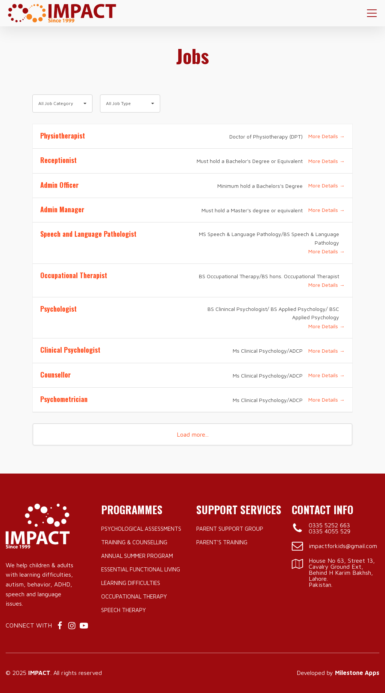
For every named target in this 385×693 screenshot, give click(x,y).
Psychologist (58, 309)
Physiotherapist (62, 135)
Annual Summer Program (137, 556)
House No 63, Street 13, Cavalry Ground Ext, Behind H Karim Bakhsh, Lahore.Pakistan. (342, 572)
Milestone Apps (357, 672)
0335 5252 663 (329, 525)
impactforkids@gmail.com (343, 546)
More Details (326, 136)
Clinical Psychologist (70, 350)
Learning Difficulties (130, 583)
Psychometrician (64, 399)
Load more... (193, 434)
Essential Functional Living (140, 569)
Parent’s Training (221, 542)
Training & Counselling (134, 542)
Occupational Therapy (134, 596)
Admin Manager (62, 209)
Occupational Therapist (73, 275)
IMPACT (39, 672)
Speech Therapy (123, 610)
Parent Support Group (229, 528)
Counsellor (55, 374)
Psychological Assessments (141, 528)
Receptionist (58, 160)
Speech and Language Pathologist (88, 234)
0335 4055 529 (329, 531)
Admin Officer (59, 185)
